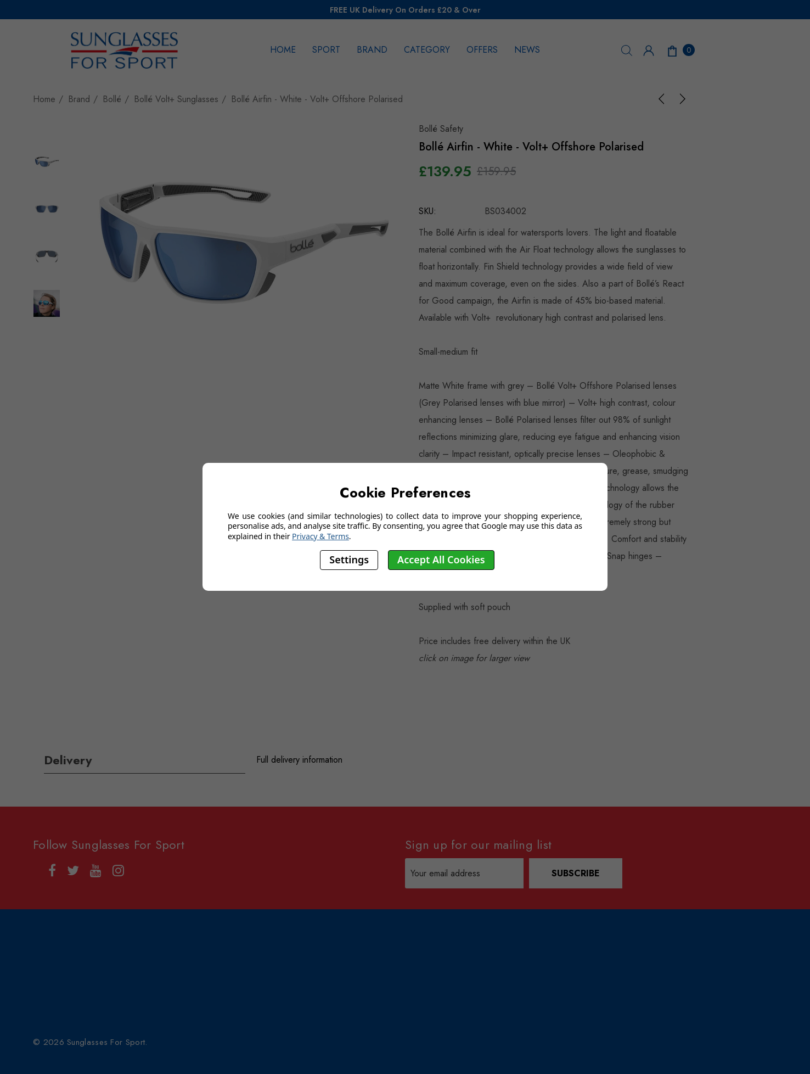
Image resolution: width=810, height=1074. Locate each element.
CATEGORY (427, 49)
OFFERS (482, 49)
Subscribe (576, 873)
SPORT (326, 49)
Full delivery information (299, 759)
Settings (349, 559)
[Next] (680, 98)
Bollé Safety (441, 128)
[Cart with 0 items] (680, 50)
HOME (283, 49)
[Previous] (663, 98)
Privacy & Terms (320, 536)
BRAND (372, 49)
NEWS (527, 49)
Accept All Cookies (441, 559)
